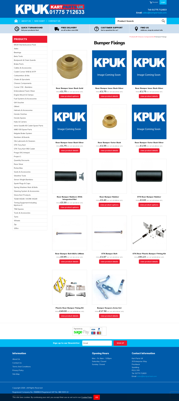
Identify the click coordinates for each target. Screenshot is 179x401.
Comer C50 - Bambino (23, 87)
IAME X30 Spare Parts (23, 129)
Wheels (17, 220)
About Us (26, 21)
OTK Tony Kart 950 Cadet (24, 149)
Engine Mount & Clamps (24, 95)
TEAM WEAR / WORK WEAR (25, 199)
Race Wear (18, 164)
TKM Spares (19, 209)
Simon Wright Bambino (23, 179)
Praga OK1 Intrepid (22, 152)
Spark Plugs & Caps (22, 183)
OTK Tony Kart (20, 145)
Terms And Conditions (21, 366)
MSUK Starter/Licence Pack (25, 45)
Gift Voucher (19, 102)
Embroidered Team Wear (24, 91)
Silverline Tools (20, 176)
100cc (16, 228)
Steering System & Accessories (26, 191)
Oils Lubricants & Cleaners (24, 141)
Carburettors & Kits (21, 75)
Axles (16, 48)
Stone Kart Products (22, 195)
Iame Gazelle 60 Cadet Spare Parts (28, 126)
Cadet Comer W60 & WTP (25, 72)
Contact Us (54, 21)
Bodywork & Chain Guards (25, 60)
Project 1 (17, 156)
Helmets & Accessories (23, 110)
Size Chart (39, 21)
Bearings (17, 52)
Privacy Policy (17, 370)
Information (19, 353)
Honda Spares (20, 118)
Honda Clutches (20, 114)
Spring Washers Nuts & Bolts (26, 187)
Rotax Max (18, 168)
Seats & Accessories (22, 172)
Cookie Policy (86, 397)
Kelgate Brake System (23, 133)
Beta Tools (18, 56)
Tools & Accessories (22, 213)
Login (163, 2)
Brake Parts (19, 64)
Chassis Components (146, 37)
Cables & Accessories (22, 68)
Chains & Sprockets (22, 79)
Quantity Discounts (21, 160)
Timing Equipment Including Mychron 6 (25, 204)
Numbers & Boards (21, 137)
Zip (15, 224)
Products (133, 37)
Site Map (16, 374)
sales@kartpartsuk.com (154, 12)
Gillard (16, 106)
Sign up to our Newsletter (66, 343)
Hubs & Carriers (20, 122)
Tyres (16, 217)
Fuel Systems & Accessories (25, 99)
